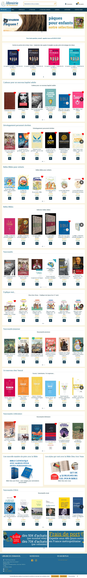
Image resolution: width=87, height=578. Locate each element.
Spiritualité (22, 9)
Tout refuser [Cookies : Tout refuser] (63, 576)
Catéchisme (67, 9)
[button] (82, 24)
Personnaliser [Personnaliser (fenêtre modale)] (71, 576)
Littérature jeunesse (45, 9)
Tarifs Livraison (7, 571)
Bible (13, 9)
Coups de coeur (78, 9)
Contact (5, 569)
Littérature (32, 9)
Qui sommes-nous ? (63, 560)
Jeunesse (57, 9)
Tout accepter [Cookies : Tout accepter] (55, 576)
